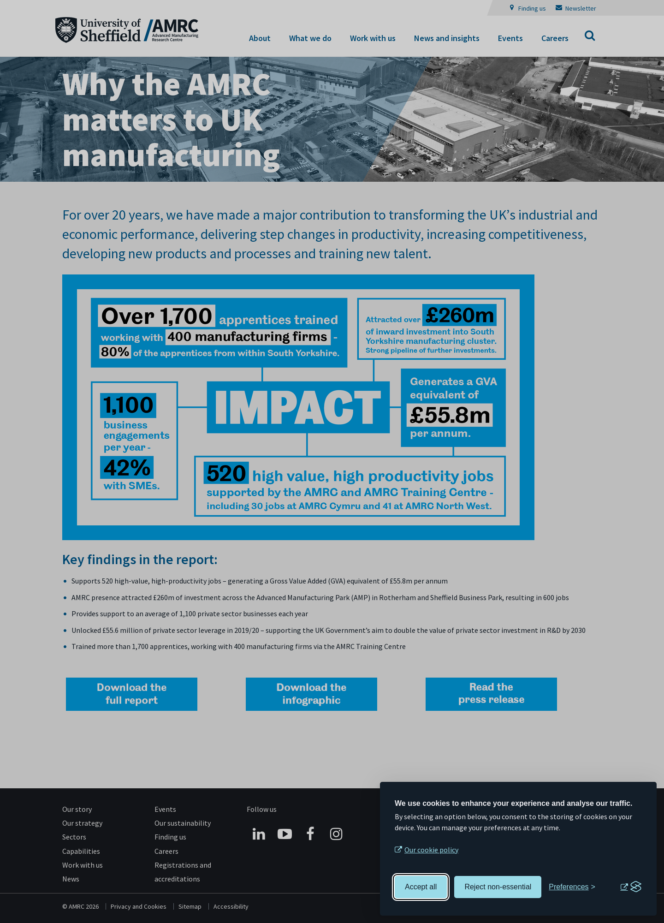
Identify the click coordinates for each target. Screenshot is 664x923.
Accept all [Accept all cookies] (421, 887)
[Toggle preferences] (572, 887)
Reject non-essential (497, 887)
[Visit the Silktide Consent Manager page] (631, 887)
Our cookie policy (431, 849)
